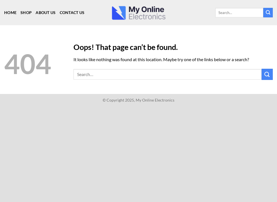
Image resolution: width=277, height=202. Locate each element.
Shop (26, 12)
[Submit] (268, 12)
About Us (46, 12)
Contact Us (72, 12)
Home (10, 12)
